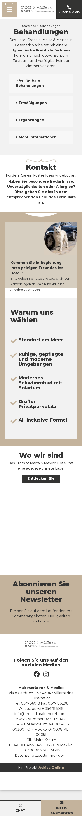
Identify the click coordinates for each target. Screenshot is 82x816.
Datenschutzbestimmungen (40, 755)
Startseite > (30, 26)
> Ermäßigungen (31, 103)
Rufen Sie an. (69, 12)
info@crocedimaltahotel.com (39, 714)
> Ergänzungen (30, 120)
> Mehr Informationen (36, 137)
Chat (20, 811)
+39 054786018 (50, 709)
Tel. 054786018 (27, 703)
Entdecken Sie (41, 479)
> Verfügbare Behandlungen (30, 83)
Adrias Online (51, 768)
